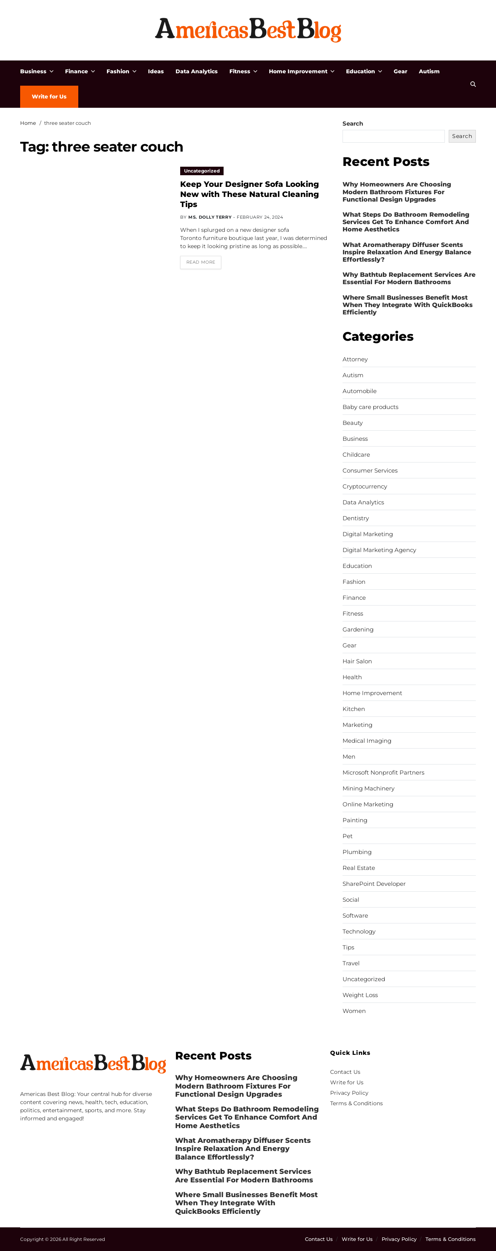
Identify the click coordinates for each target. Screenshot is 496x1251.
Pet (348, 836)
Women (354, 1011)
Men (349, 756)
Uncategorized (202, 171)
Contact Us (345, 1071)
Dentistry (356, 518)
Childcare (356, 454)
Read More (200, 262)
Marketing (357, 724)
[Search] (473, 84)
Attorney (355, 359)
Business (36, 71)
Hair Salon (357, 661)
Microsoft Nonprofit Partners (383, 772)
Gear (400, 71)
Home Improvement (301, 71)
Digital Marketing (368, 534)
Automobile (360, 391)
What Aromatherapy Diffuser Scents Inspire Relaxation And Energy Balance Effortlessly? (407, 252)
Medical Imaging (367, 740)
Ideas (156, 71)
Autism (429, 71)
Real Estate (359, 867)
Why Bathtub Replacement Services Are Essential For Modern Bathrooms (409, 278)
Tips (348, 947)
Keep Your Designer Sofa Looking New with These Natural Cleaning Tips (249, 194)
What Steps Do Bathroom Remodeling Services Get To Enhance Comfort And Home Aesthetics (406, 222)
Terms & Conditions (356, 1103)
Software (355, 915)
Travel (351, 963)
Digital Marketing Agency (379, 550)
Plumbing (357, 852)
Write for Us (49, 96)
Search (353, 123)
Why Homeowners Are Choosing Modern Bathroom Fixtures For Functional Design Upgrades (397, 192)
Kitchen (354, 709)
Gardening (358, 629)
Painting (355, 820)
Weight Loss (360, 995)
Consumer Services (370, 470)
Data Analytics (197, 71)
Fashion (121, 71)
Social (351, 899)
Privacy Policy (349, 1092)
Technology (359, 931)
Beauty (353, 422)
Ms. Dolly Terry (209, 217)
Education (364, 71)
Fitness (243, 71)
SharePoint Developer (374, 883)
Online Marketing (368, 804)
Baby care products (370, 407)
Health (352, 677)
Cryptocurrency (365, 486)
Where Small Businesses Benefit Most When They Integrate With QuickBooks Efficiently (408, 305)
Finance (80, 71)
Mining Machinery (368, 788)
